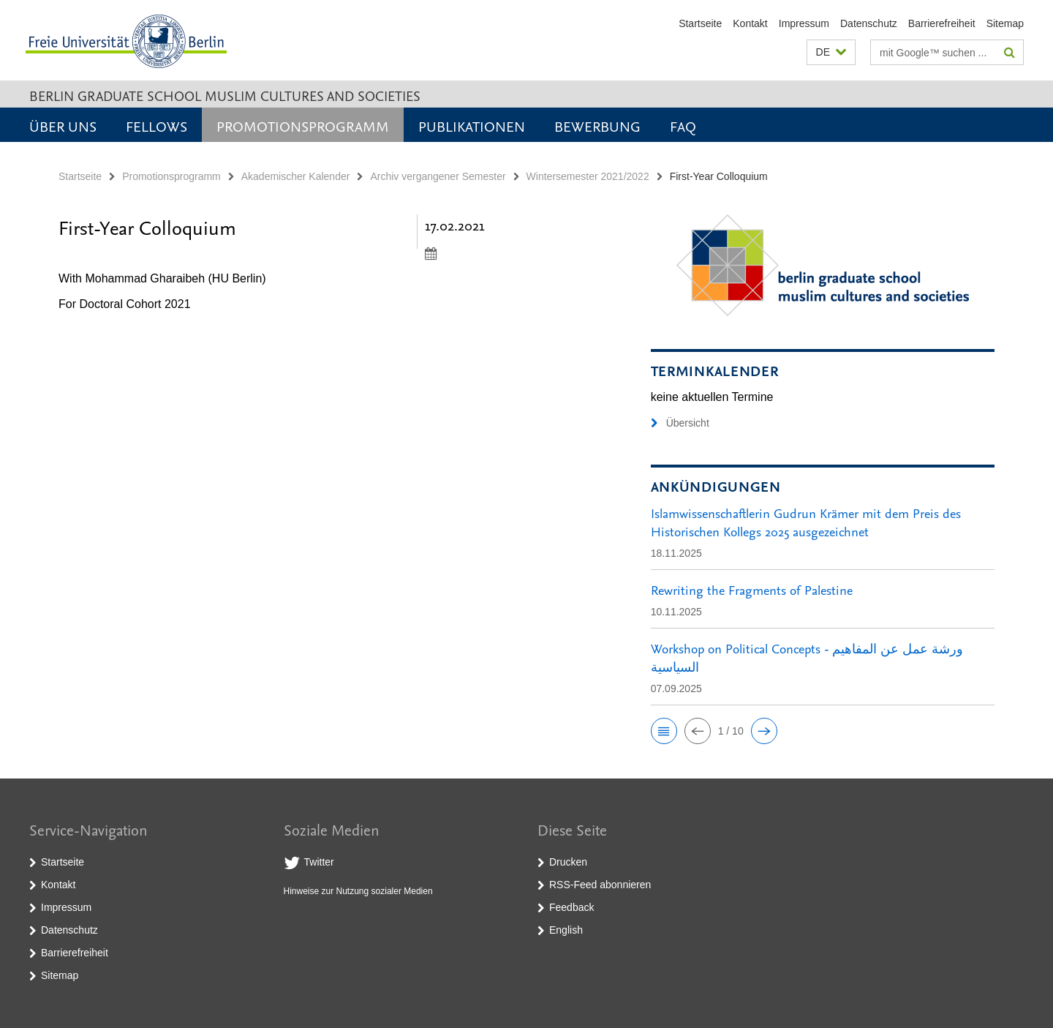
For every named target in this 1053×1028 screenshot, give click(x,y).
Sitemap (1005, 23)
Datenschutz (868, 23)
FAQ (683, 126)
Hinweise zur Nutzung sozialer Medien (358, 891)
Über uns (63, 126)
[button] (831, 52)
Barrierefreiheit (941, 23)
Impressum (804, 23)
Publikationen (471, 126)
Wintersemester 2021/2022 (587, 176)
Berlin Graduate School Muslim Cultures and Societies (224, 95)
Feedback (571, 907)
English (566, 930)
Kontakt (750, 23)
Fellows (156, 126)
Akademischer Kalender (295, 176)
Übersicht (680, 423)
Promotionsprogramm (302, 126)
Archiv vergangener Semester (437, 176)
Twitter (319, 862)
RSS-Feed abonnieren (600, 884)
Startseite (700, 23)
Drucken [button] (568, 862)
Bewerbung (597, 126)
